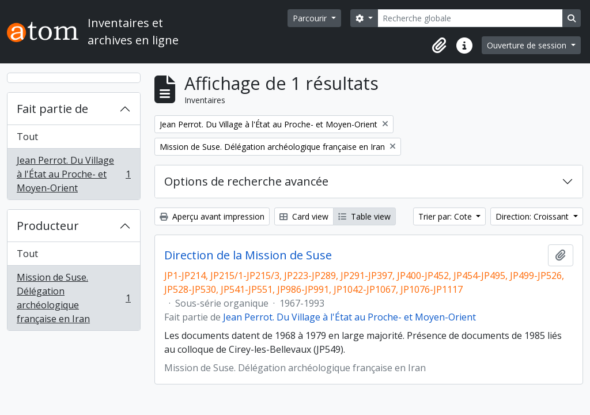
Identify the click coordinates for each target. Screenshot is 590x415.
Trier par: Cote (446, 216)
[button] (439, 45)
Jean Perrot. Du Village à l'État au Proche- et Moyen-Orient (73, 174)
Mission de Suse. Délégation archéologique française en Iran (73, 298)
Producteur (48, 225)
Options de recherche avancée (246, 181)
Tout (27, 136)
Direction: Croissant (533, 216)
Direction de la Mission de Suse (248, 255)
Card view (303, 216)
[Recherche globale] (470, 18)
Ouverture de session (528, 45)
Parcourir (311, 18)
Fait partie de (52, 108)
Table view (364, 216)
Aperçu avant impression (212, 216)
